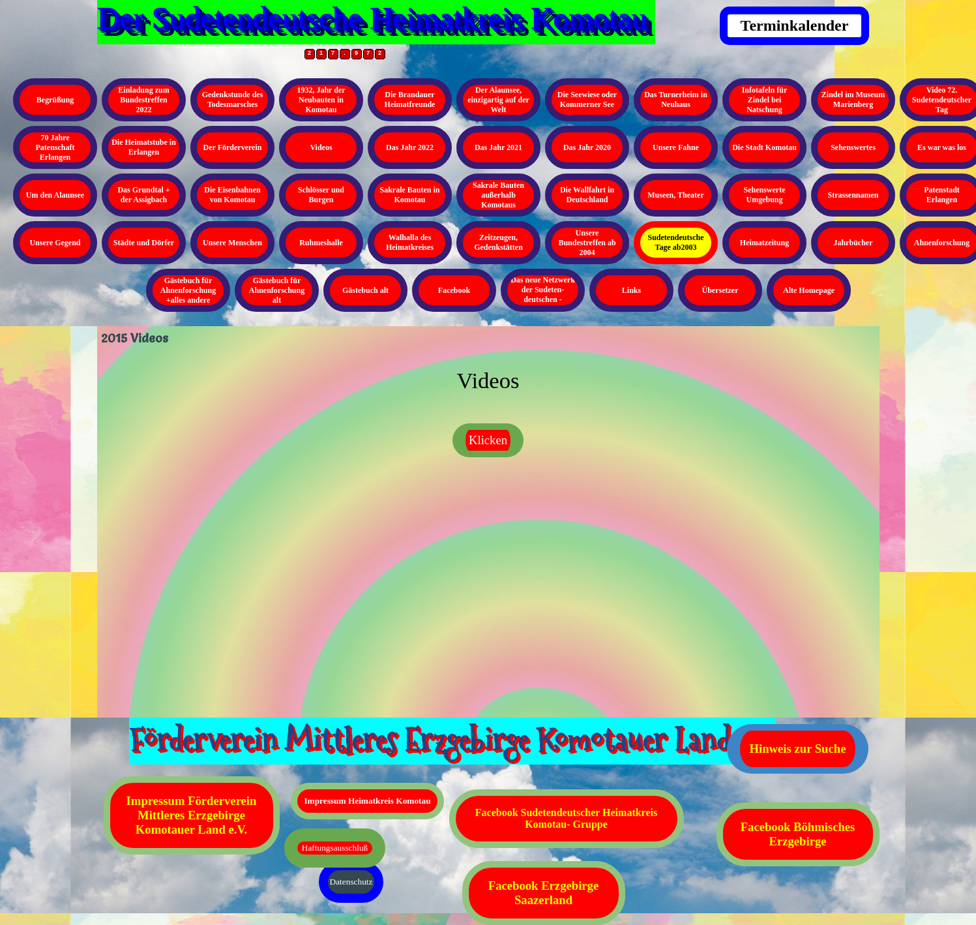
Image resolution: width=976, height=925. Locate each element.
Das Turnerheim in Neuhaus (675, 99)
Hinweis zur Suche (798, 748)
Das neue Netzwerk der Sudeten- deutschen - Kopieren (542, 294)
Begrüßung (55, 99)
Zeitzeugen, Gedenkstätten (498, 242)
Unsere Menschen (232, 242)
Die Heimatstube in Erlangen (143, 147)
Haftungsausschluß (335, 848)
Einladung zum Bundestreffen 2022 (143, 99)
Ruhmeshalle (321, 242)
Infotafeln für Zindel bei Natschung (765, 99)
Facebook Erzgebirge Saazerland (543, 893)
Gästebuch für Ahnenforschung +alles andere (188, 290)
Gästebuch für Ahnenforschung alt (276, 290)
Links (631, 290)
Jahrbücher (853, 242)
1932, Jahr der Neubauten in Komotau (321, 99)
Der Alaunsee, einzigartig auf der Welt (498, 99)
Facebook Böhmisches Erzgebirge (798, 834)
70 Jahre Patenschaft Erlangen (55, 147)
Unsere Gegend (54, 242)
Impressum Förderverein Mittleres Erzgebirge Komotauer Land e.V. (191, 815)
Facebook (454, 290)
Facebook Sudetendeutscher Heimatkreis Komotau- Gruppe (566, 818)
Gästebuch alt (365, 290)
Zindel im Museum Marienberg (853, 99)
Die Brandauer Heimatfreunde (410, 99)
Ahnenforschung (941, 242)
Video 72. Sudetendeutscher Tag (941, 99)
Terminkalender (795, 25)
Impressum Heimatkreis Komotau (367, 801)
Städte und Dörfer (143, 242)
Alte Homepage (809, 290)
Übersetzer (720, 290)
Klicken (488, 440)
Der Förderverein (232, 147)
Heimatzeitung (764, 242)
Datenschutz (351, 882)
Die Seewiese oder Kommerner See (587, 99)
